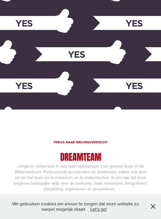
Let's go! (98, 209)
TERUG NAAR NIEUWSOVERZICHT (80, 142)
